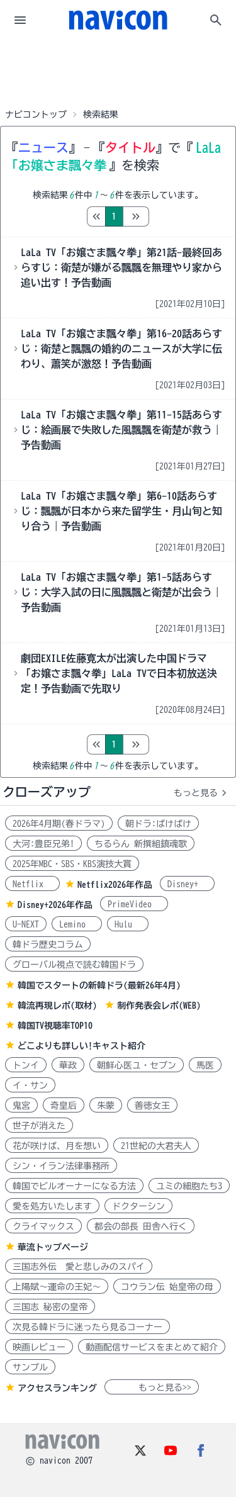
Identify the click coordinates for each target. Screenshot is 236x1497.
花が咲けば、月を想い (57, 1145)
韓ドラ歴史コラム (48, 944)
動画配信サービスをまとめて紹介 (152, 1347)
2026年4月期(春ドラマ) (59, 823)
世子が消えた (39, 1125)
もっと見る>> (151, 1387)
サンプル (30, 1367)
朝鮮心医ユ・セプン (136, 1065)
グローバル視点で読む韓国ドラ (74, 964)
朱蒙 (106, 1105)
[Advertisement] (118, 71)
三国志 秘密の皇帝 (50, 1307)
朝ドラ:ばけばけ (158, 823)
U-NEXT (26, 924)
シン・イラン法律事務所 (61, 1166)
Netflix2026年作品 (114, 884)
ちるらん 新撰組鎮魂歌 (140, 843)
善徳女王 (152, 1105)
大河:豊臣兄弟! (43, 843)
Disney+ (187, 884)
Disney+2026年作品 (55, 904)
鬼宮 (21, 1105)
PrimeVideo (134, 904)
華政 (68, 1065)
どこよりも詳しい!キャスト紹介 (81, 1045)
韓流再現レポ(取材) (57, 1005)
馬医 (205, 1065)
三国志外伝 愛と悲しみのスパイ (79, 1266)
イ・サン (30, 1085)
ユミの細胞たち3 (189, 1186)
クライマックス (43, 1226)
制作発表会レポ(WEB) (159, 1005)
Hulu (128, 924)
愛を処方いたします (52, 1206)
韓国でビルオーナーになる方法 (74, 1186)
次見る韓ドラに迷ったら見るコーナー (87, 1327)
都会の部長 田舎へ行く (140, 1226)
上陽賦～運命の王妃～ (57, 1286)
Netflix (32, 884)
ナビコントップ (36, 114)
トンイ (26, 1065)
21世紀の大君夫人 (156, 1145)
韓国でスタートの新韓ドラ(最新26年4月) (99, 985)
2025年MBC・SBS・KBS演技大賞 (72, 864)
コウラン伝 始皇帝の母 (167, 1286)
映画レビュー (39, 1347)
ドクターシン (138, 1206)
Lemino (76, 924)
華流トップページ (53, 1247)
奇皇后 (63, 1105)
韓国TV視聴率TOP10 (55, 1025)
